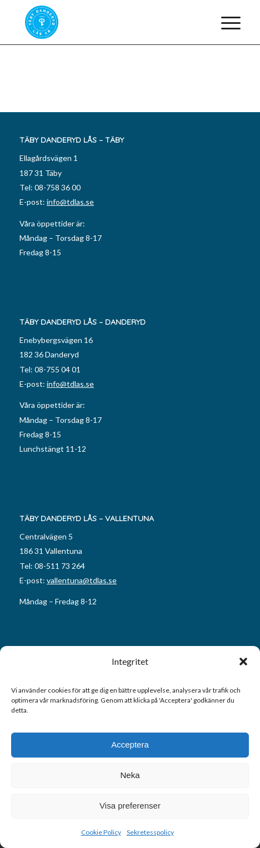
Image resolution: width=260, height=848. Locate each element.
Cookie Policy (101, 832)
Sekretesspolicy (150, 832)
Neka (129, 775)
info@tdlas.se (70, 201)
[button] (243, 661)
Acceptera (130, 744)
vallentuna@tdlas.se (82, 580)
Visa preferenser (130, 805)
